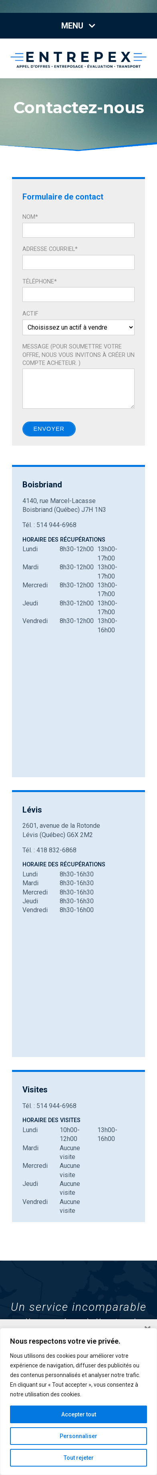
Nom (30, 217)
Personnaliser (78, 1436)
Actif (30, 313)
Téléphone (39, 281)
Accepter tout (78, 1414)
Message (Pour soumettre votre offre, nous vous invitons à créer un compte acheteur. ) (78, 354)
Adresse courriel (50, 249)
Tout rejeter (79, 1458)
